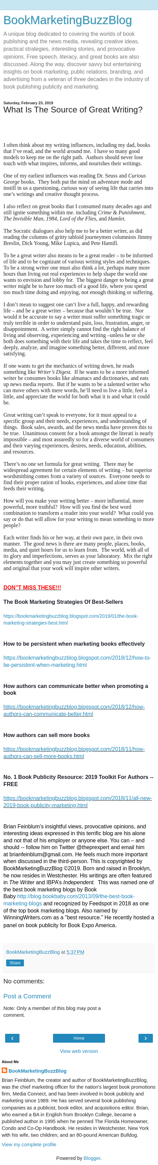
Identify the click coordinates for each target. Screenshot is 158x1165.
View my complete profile (29, 1144)
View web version (79, 1051)
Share (15, 963)
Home (79, 1038)
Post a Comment (27, 996)
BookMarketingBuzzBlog (67, 20)
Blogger (92, 1158)
